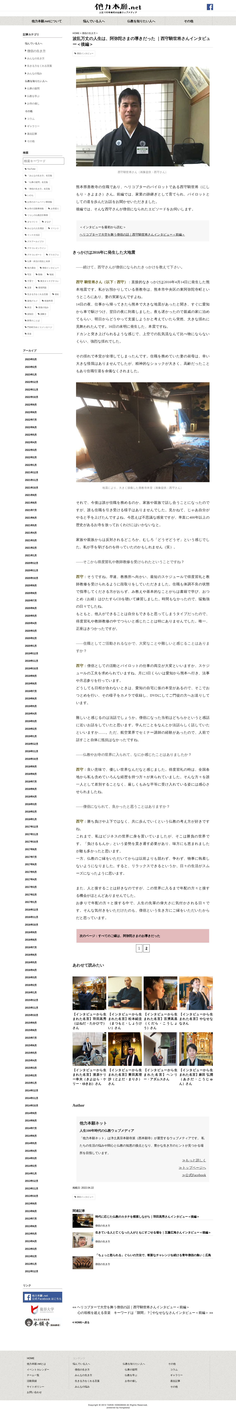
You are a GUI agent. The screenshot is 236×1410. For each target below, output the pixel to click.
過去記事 (32, 133)
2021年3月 (31, 540)
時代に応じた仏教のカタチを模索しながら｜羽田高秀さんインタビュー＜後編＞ (147, 1216)
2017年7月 (31, 857)
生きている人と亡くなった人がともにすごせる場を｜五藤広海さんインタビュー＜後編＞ (153, 1232)
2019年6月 (31, 698)
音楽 (29, 334)
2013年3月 (31, 1248)
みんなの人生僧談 (35, 228)
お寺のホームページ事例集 (39, 202)
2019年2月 (31, 728)
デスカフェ (54, 255)
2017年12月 (31, 826)
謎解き (43, 314)
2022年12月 (31, 382)
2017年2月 (31, 894)
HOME (76, 33)
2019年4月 (31, 713)
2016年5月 (31, 962)
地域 (51, 274)
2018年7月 (31, 781)
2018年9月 (31, 766)
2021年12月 (31, 472)
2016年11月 (31, 917)
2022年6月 (31, 427)
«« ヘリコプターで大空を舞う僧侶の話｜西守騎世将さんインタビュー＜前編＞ (131, 1307)
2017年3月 (31, 887)
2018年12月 (31, 743)
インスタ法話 (33, 235)
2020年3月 (31, 630)
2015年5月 (31, 1052)
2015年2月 (31, 1075)
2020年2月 (31, 638)
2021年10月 (31, 487)
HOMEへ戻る (82, 1322)
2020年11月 (31, 570)
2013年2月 (31, 1256)
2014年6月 (31, 1135)
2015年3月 (31, 1067)
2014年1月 (31, 1173)
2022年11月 (31, 389)
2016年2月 (31, 985)
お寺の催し (33, 103)
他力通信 (31, 268)
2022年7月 (31, 419)
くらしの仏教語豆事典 (37, 215)
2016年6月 (31, 954)
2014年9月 (31, 1113)
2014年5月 (31, 1143)
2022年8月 (31, 412)
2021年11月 (31, 480)
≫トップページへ (192, 1167)
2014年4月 (31, 1150)
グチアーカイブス (35, 241)
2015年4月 (31, 1060)
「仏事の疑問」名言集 (37, 182)
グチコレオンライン (36, 248)
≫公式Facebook (194, 1175)
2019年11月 (31, 660)
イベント (55, 228)
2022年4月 (31, 442)
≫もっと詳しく (194, 1160)
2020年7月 (31, 600)
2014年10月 (31, 1105)
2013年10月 (31, 1196)
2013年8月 (31, 1211)
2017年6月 (31, 864)
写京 (29, 274)
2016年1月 (31, 992)
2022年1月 (31, 465)
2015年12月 (31, 1000)
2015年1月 (31, 1082)
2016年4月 (31, 970)
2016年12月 (31, 909)
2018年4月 (31, 796)
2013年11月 (31, 1188)
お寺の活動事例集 (35, 208)
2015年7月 (31, 1037)
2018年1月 (31, 819)
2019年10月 (31, 668)
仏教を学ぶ (33, 96)
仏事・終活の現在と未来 (38, 261)
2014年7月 (31, 1128)
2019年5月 (31, 706)
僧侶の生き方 (89, 33)
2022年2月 (31, 457)
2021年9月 (31, 495)
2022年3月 (31, 450)
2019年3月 (31, 721)
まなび (47, 222)
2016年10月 (31, 924)
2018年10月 (31, 759)
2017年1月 (31, 902)
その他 (31, 141)
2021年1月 (31, 555)
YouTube (31, 169)
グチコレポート (34, 255)
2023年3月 (31, 359)
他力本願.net (118, 8)
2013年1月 (31, 1264)
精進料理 (48, 301)
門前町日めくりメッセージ (39, 327)
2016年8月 (31, 939)
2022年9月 (31, 404)
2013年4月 (31, 1241)
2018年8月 (31, 774)
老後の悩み (43, 307)
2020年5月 (31, 615)
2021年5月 (31, 525)
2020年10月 (31, 578)
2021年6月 (31, 517)
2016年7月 (31, 947)
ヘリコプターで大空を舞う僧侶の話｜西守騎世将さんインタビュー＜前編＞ (132, 234)
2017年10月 (31, 841)
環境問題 (42, 287)
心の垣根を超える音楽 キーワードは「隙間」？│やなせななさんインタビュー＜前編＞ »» (145, 1312)
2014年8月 (31, 1120)
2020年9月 (31, 585)
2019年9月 (31, 676)
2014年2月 (31, 1165)
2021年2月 (31, 547)
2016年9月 (31, 932)
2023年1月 (31, 374)
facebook (210, 7)
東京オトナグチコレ (49, 281)
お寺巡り (55, 208)
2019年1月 (31, 736)
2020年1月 (31, 645)
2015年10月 (31, 1015)
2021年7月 (31, 510)
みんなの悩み (34, 73)
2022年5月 (31, 434)
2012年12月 (31, 1271)
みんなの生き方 (35, 58)
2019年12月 (31, 653)
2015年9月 (31, 1022)
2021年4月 (31, 532)
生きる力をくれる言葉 (39, 65)
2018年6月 (31, 789)
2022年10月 (31, 397)
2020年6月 (31, 608)
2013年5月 (31, 1233)
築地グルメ (32, 301)
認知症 (30, 314)
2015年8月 (31, 1030)
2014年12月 (31, 1090)
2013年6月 (31, 1226)
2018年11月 (31, 751)
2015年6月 (31, 1045)
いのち (30, 195)
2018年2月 (31, 811)
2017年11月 (31, 834)
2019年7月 (31, 691)
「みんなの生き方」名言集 (39, 175)
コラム (31, 118)
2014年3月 (31, 1158)
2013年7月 (31, 1218)
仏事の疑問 (33, 88)
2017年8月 (31, 849)
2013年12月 (31, 1181)
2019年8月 (31, 683)
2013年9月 (31, 1203)
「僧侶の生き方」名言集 (38, 189)
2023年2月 (31, 367)
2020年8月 (31, 593)
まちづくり (32, 222)
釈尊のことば (33, 320)
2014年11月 (31, 1098)
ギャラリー (33, 126)
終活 (29, 307)
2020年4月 (31, 623)
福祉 (57, 294)
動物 (40, 274)
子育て (30, 281)
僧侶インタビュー (85, 53)
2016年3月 (31, 977)
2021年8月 (31, 502)
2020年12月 (31, 563)
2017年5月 (31, 872)
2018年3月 (31, 804)
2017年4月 (31, 879)
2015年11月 (31, 1007)
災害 (29, 287)
